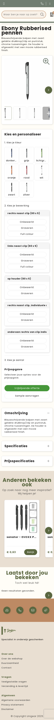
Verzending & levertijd (14, 686)
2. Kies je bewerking (16, 205)
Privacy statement (12, 704)
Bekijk (30, 552)
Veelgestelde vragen (14, 681)
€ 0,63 (11, 552)
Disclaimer (7, 709)
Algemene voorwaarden (15, 700)
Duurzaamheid (10, 663)
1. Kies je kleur (13, 142)
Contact (6, 667)
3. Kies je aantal (14, 360)
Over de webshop (12, 658)
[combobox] (20, 14)
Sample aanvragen (27, 395)
